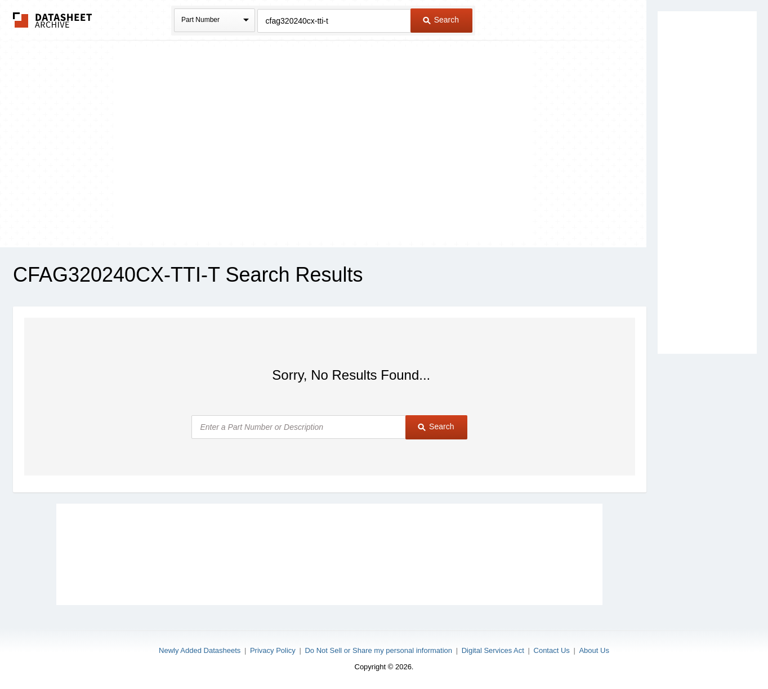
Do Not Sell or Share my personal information (378, 650)
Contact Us (552, 650)
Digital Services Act (493, 650)
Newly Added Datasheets (199, 650)
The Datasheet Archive (52, 20)
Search (441, 19)
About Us (594, 650)
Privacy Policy (273, 650)
